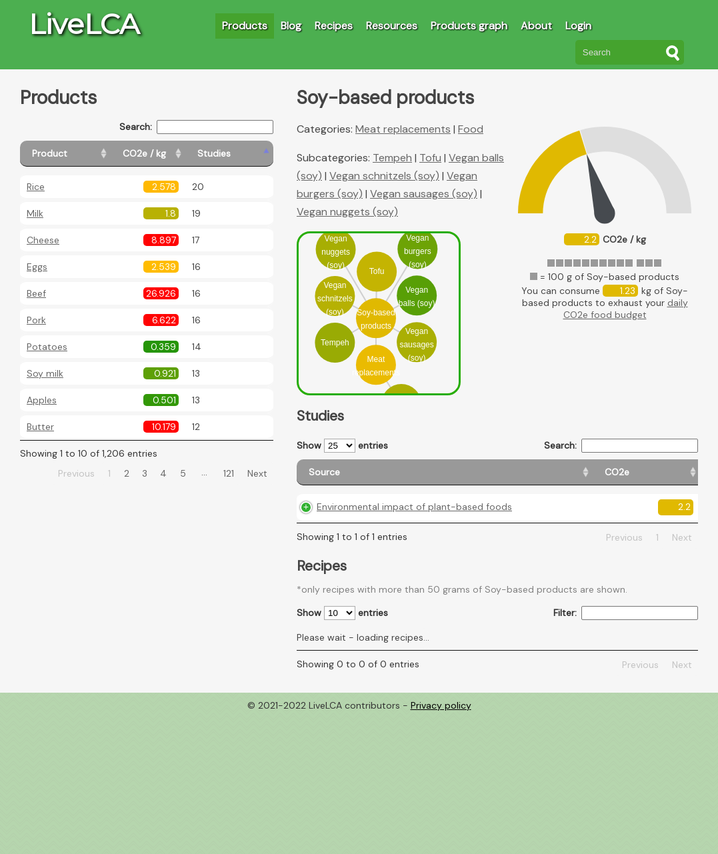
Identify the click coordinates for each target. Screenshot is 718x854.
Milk (35, 213)
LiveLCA (84, 24)
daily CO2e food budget (625, 309)
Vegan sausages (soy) (423, 194)
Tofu (430, 158)
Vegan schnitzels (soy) (384, 176)
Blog (291, 26)
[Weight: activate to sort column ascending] (672, 478)
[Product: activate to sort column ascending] (80, 154)
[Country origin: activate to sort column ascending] (514, 478)
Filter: (625, 641)
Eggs (37, 267)
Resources (391, 26)
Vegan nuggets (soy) (347, 212)
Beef (36, 293)
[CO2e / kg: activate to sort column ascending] (178, 154)
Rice (36, 187)
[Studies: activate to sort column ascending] (244, 154)
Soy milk (45, 373)
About (536, 26)
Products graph (469, 26)
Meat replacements (403, 129)
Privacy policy (441, 733)
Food (470, 129)
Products (244, 26)
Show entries (342, 446)
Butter (40, 427)
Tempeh (392, 158)
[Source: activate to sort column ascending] (364, 478)
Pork (36, 320)
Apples (42, 400)
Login (578, 26)
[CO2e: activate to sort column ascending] (455, 478)
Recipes (334, 26)
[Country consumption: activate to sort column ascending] (597, 478)
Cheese (43, 240)
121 (228, 473)
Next (257, 473)
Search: (196, 127)
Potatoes (47, 347)
